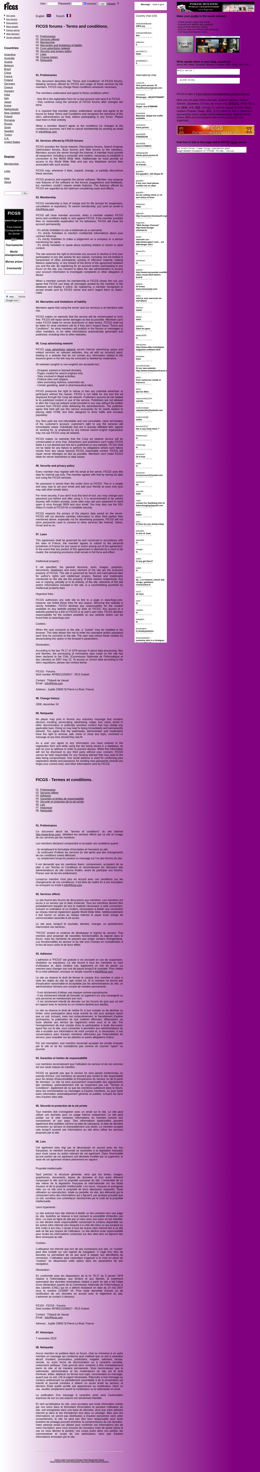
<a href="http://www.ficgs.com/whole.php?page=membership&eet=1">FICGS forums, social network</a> (216, 152)
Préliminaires (47, 789)
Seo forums (11, 19)
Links (7, 171)
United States (12, 142)
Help (7, 178)
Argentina (10, 54)
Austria (8, 61)
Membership (11, 164)
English (40, 16)
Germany (9, 83)
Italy (6, 98)
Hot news (10, 15)
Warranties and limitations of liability (61, 45)
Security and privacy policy (55, 51)
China (7, 72)
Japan (7, 102)
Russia (8, 123)
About (7, 182)
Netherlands (11, 109)
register (111, 3)
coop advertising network (60, 349)
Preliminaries (47, 36)
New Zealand (12, 112)
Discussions (12, 23)
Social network (13, 37)
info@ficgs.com (48, 131)
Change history (49, 57)
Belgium (9, 65)
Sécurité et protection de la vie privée (62, 801)
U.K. (6, 138)
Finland (8, 80)
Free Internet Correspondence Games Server (222, 96)
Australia (9, 58)
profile (195, 16)
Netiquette (46, 60)
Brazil (7, 69)
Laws (43, 54)
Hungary (9, 91)
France (8, 76)
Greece (8, 87)
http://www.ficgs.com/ (48, 834)
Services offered (49, 39)
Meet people (12, 26)
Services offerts (49, 792)
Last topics (71, 1460)
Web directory (12, 34)
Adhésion (45, 795)
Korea (7, 105)
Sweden (9, 131)
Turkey (8, 134)
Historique (46, 807)
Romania (9, 120)
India (7, 94)
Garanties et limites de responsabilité (62, 798)
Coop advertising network (55, 48)
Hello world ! (212, 72)
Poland (8, 116)
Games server (13, 30)
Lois (42, 804)
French (60, 16)
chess (233, 144)
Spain (7, 127)
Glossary (79, 1460)
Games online (60, 1460)
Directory (105, 1462)
